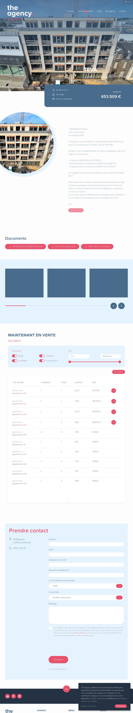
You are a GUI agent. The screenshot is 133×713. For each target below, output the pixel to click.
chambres (45, 382)
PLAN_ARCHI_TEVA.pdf (97, 246)
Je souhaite (54, 589)
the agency (110, 11)
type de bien (18, 382)
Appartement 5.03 (19, 425)
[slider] (69, 362)
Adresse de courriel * (58, 557)
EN (130, 2)
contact (122, 11)
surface (78, 382)
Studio (20, 356)
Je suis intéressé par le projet (61, 578)
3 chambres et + (51, 361)
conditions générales (97, 698)
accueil (71, 11)
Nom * (51, 547)
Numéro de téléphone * (59, 567)
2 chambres (22, 361)
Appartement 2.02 (19, 414)
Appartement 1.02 (19, 393)
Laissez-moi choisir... (89, 706)
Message (53, 601)
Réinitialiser (118, 372)
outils (99, 11)
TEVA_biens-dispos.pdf (63, 246)
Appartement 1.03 (19, 404)
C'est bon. (121, 706)
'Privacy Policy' (79, 630)
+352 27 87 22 (19, 545)
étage (63, 382)
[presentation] (68, 646)
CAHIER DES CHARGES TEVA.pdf (25, 246)
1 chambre (49, 356)
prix (94, 382)
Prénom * (53, 536)
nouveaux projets (85, 11)
